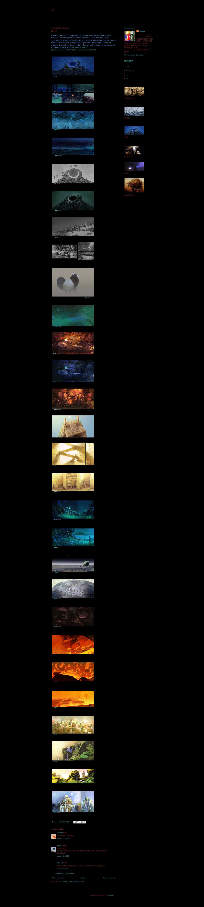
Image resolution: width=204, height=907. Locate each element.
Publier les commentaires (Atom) (72, 881)
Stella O (60, 863)
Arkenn (59, 846)
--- (127, 73)
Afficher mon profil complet (133, 55)
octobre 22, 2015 (63, 856)
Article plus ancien (109, 878)
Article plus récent (58, 878)
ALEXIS (142, 31)
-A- (53, 10)
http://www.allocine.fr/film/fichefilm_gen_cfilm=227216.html (73, 50)
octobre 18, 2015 (63, 839)
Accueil (83, 878)
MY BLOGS (130, 70)
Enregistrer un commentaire (64, 873)
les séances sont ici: (80, 47)
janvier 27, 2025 (62, 869)
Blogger (111, 895)
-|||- (127, 78)
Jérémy (60, 833)
